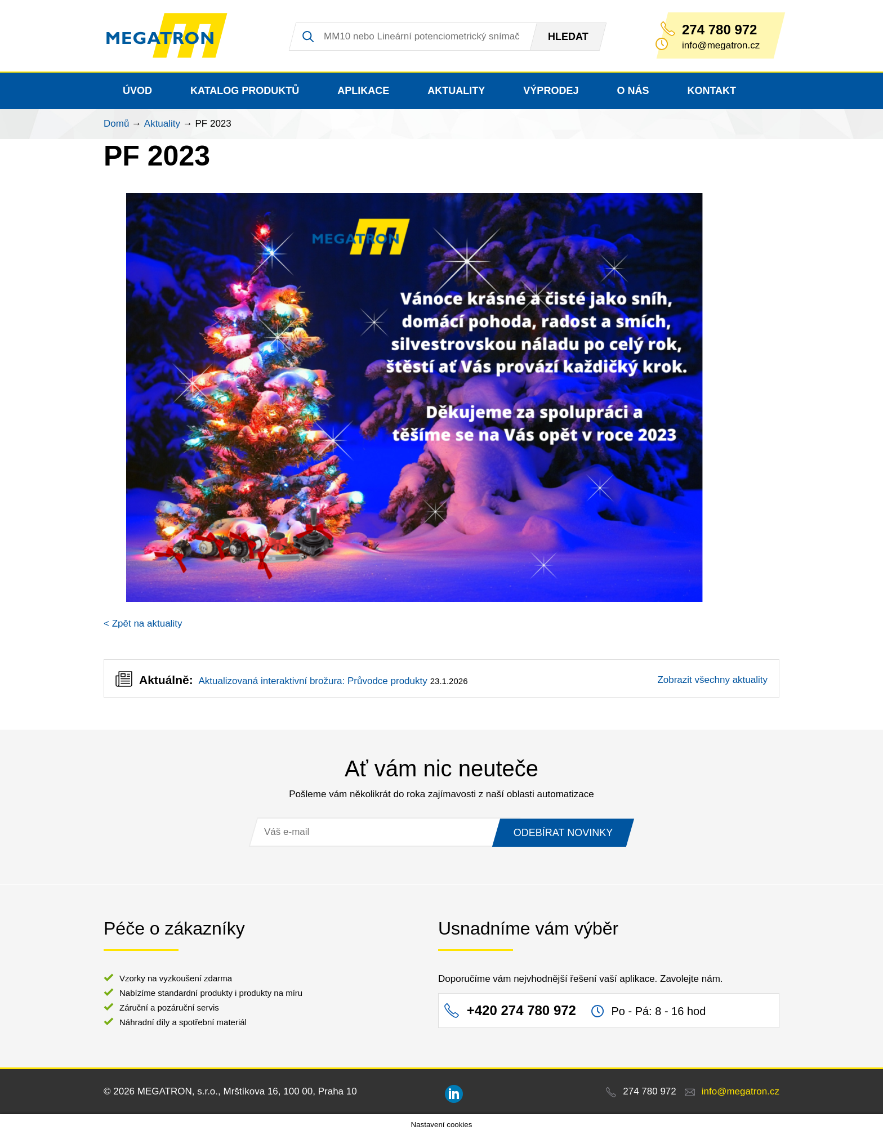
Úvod (137, 90)
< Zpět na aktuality (143, 623)
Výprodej (550, 90)
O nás (633, 90)
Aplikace (363, 90)
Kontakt (711, 90)
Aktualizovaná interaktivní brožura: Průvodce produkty (312, 681)
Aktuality (456, 90)
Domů (116, 123)
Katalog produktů (244, 90)
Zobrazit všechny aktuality (712, 679)
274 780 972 (719, 30)
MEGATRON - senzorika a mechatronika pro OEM (168, 36)
